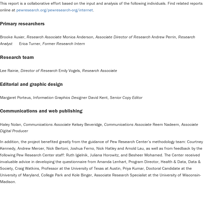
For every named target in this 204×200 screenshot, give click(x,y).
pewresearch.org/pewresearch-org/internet (54, 9)
